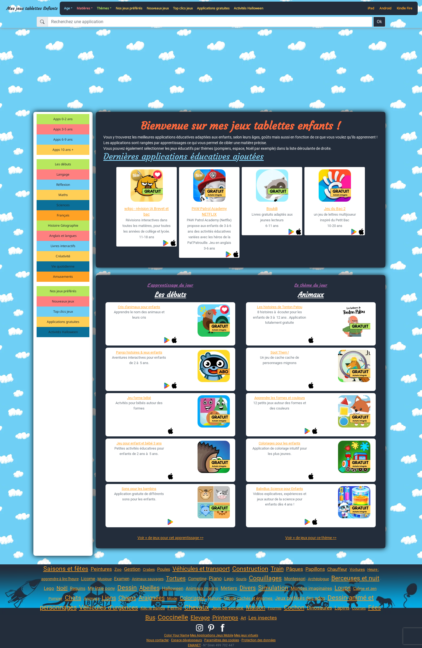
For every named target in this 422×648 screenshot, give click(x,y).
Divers (248, 588)
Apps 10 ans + (62, 149)
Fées (374, 607)
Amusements (63, 276)
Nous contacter (157, 640)
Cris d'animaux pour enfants (139, 307)
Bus (150, 617)
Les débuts (63, 164)
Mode (172, 598)
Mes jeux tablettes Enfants (32, 8)
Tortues (176, 578)
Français (63, 215)
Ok (379, 21)
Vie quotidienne (63, 266)
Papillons (315, 569)
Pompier (55, 598)
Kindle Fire (404, 8)
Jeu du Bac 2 (335, 208)
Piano (215, 578)
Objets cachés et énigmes (248, 598)
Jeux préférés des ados (300, 598)
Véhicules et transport (201, 568)
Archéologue (318, 579)
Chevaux (196, 607)
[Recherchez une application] (210, 22)
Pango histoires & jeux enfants (139, 352)
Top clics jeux (183, 8)
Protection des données (258, 640)
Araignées (152, 597)
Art (243, 618)
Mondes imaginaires (311, 588)
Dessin (127, 588)
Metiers (229, 588)
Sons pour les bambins (139, 489)
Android (385, 8)
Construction (250, 568)
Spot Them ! (279, 352)
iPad (371, 8)
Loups (343, 588)
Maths (63, 195)
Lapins (342, 608)
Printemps (225, 617)
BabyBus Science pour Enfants (279, 489)
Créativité (63, 256)
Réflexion (63, 184)
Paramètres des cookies (221, 640)
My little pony (101, 588)
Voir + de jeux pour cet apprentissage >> (170, 538)
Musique (104, 579)
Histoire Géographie (63, 225)
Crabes (149, 569)
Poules (163, 569)
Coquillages (265, 578)
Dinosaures (319, 608)
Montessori (294, 578)
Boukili (271, 208)
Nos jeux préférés (129, 8)
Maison (255, 607)
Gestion (132, 569)
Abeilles (149, 588)
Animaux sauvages (148, 579)
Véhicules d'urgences (108, 607)
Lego (229, 578)
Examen (121, 578)
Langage (63, 174)
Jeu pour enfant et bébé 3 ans (139, 443)
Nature (214, 598)
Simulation (273, 588)
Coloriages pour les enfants (279, 443)
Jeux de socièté (228, 608)
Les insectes (262, 618)
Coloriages (192, 598)
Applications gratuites (213, 8)
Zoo (118, 569)
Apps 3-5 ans (63, 129)
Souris (241, 579)
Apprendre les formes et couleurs (279, 398)
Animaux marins (202, 588)
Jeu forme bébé (139, 398)
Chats (73, 597)
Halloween (172, 588)
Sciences (63, 205)
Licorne (88, 578)
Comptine (197, 578)
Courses (359, 608)
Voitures (357, 569)
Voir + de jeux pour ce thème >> (310, 538)
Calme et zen (365, 588)
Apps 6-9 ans (63, 139)
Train (277, 568)
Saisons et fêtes (65, 568)
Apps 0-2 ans (63, 119)
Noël (62, 588)
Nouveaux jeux (158, 8)
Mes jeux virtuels (246, 635)
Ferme (174, 608)
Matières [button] (83, 8)
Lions (109, 597)
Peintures (101, 569)
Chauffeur (337, 569)
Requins (77, 588)
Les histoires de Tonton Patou (279, 307)
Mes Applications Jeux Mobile (211, 635)
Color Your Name (176, 635)
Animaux (311, 294)
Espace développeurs (186, 640)
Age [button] (67, 8)
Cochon (294, 607)
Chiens (127, 597)
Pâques (294, 569)
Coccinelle (173, 617)
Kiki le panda (152, 608)
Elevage (200, 617)
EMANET (194, 645)
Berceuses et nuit (355, 578)
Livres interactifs (63, 246)
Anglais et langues (63, 235)
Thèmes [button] (103, 8)
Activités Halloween (248, 8)
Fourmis (275, 608)
